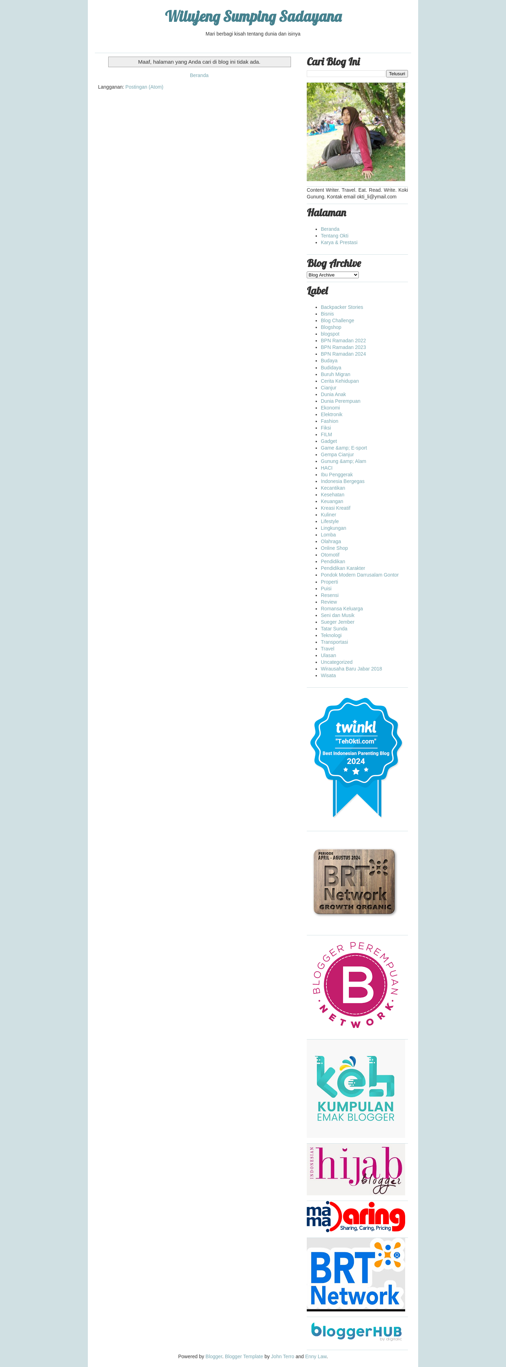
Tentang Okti (335, 236)
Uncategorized (336, 662)
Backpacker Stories (342, 307)
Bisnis (327, 314)
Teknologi (331, 635)
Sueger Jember (338, 622)
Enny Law (315, 1356)
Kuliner (328, 514)
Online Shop (334, 548)
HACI (326, 468)
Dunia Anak (333, 394)
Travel (327, 648)
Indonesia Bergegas (343, 481)
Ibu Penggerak (337, 474)
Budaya (329, 360)
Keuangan (332, 501)
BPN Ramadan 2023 (343, 347)
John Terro (282, 1356)
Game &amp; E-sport (344, 448)
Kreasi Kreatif (335, 508)
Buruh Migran (335, 374)
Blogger (214, 1356)
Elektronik (331, 414)
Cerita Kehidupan (340, 381)
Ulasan (328, 655)
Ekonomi (330, 408)
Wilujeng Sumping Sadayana (253, 16)
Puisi (326, 588)
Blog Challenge (337, 320)
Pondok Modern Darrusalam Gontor (360, 575)
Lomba (328, 535)
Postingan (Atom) (144, 87)
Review (329, 602)
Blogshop (331, 327)
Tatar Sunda (334, 628)
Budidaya (331, 367)
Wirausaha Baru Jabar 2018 (351, 669)
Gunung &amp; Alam (343, 461)
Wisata (328, 675)
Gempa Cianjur (337, 454)
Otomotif (330, 555)
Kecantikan (333, 488)
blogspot (330, 334)
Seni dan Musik (338, 615)
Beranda (199, 75)
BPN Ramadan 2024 (343, 354)
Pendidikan (333, 561)
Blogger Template (244, 1356)
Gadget (329, 441)
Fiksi (326, 428)
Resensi (330, 595)
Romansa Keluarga (342, 608)
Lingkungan (333, 528)
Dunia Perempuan (341, 401)
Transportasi (334, 642)
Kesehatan (332, 494)
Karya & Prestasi (339, 242)
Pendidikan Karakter (343, 568)
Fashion (329, 421)
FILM (326, 434)
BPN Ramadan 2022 (343, 340)
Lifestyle (330, 521)
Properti (329, 582)
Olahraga (331, 541)
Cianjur (328, 387)
